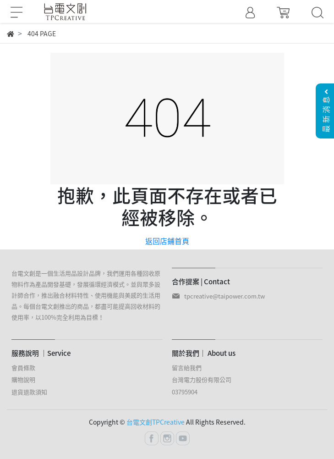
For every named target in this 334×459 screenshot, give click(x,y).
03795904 (184, 391)
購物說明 (23, 379)
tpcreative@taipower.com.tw (224, 296)
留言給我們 (187, 367)
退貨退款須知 (29, 391)
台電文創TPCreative (155, 421)
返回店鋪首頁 (167, 240)
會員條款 (23, 367)
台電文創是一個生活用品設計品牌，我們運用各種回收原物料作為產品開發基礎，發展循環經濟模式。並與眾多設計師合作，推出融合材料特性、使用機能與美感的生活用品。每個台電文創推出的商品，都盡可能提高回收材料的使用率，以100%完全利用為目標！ (85, 295)
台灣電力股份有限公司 (201, 379)
